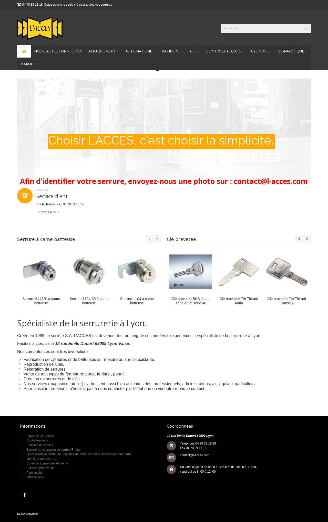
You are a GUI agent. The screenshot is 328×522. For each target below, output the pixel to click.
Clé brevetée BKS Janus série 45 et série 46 (190, 301)
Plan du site (34, 472)
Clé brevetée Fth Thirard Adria (238, 301)
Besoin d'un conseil (39, 445)
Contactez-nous (37, 440)
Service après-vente (40, 468)
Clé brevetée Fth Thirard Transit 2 (286, 301)
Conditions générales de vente (47, 463)
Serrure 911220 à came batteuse (41, 301)
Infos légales (35, 477)
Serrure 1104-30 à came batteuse (89, 301)
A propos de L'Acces (40, 436)
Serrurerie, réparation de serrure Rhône (53, 449)
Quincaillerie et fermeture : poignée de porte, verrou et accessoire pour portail (79, 454)
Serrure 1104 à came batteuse (137, 301)
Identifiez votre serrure (41, 459)
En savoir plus (46, 212)
